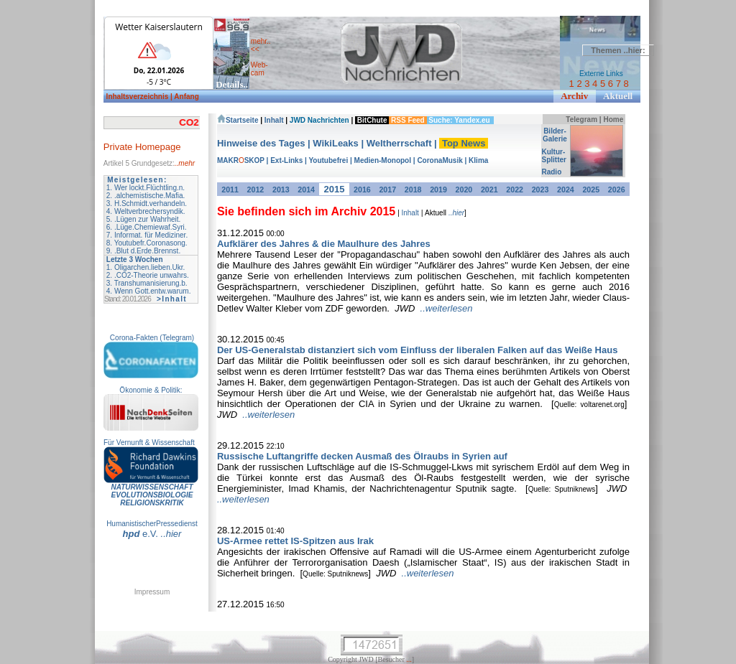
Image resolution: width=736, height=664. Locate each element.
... (409, 659)
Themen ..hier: (618, 50)
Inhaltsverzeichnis (138, 96)
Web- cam (259, 69)
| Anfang (184, 96)
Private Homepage (142, 146)
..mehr (185, 163)
